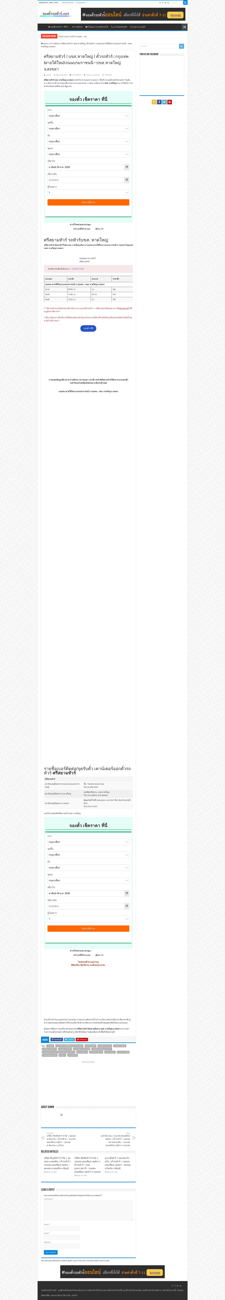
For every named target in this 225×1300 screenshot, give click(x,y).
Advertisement (67, 3)
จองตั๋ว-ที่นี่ (88, 328)
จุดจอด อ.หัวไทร (65, 1049)
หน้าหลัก (42, 27)
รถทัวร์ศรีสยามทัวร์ (49, 1055)
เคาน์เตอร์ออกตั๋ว (119, 27)
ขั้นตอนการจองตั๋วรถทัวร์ (97, 27)
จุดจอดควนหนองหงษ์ (82, 1049)
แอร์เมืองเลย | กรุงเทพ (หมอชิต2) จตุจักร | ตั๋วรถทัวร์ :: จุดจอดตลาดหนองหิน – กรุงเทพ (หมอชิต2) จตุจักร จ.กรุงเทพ (115, 1139)
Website (47, 1242)
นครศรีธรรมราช (96, 1052)
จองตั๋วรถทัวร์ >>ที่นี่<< (58, 27)
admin (48, 75)
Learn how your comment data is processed (91, 1261)
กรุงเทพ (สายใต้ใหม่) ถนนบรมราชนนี (69, 1046)
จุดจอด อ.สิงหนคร (49, 1049)
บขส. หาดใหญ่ (123, 1052)
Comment (48, 1199)
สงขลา (62, 1055)
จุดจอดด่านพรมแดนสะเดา (102, 1049)
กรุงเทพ (50, 1046)
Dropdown (80, 3)
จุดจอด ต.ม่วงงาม (105, 1046)
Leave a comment (93, 75)
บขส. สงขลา (110, 1052)
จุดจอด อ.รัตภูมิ (120, 1046)
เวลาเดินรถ (73, 1055)
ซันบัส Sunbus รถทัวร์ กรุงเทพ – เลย (73, 36)
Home (44, 43)
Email (47, 1233)
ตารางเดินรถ (77, 27)
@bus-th (97, 229)
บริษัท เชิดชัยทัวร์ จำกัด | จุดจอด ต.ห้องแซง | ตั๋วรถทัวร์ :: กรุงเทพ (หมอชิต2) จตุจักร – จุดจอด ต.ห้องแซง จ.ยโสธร (61, 1139)
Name (47, 1224)
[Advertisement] (88, 355)
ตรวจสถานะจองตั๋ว (138, 27)
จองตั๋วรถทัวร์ (50, 1020)
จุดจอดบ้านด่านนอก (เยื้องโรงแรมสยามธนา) (58, 1052)
